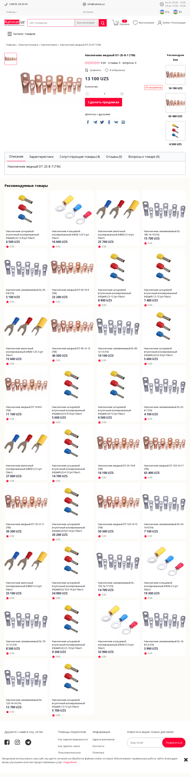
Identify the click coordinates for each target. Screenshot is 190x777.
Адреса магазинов (103, 743)
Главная (11, 48)
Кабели (31, 28)
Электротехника (57, 28)
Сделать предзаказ (103, 106)
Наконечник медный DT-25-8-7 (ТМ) (80, 48)
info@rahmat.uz (96, 4)
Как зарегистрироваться (73, 743)
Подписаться (174, 746)
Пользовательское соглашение (69, 758)
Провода (42, 28)
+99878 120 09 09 (18, 4)
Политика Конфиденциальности (106, 758)
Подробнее (70, 773)
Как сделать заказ (69, 750)
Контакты (88, 12)
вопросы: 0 (129, 67)
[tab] (16, 160)
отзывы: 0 (114, 67)
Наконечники (49, 48)
